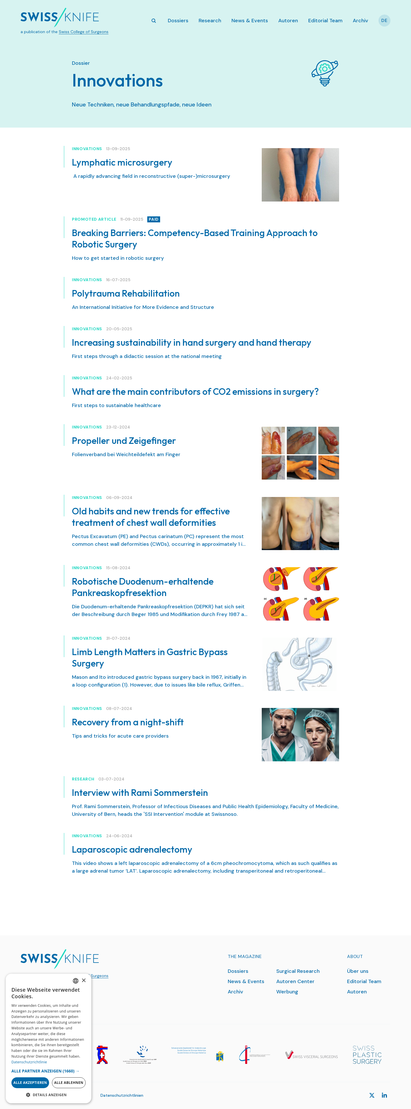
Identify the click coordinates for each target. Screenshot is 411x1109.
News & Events (249, 20)
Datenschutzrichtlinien (121, 1095)
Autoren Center (295, 981)
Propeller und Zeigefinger (124, 440)
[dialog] (48, 1038)
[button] (48, 1071)
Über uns (357, 971)
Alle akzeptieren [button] (30, 1082)
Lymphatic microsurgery (122, 162)
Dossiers (178, 20)
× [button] (83, 981)
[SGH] (139, 1055)
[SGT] (254, 1055)
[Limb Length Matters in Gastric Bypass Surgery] (300, 664)
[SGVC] (311, 1055)
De (384, 20)
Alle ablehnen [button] (68, 1082)
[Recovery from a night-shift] (300, 734)
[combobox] (75, 981)
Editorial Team (325, 20)
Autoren (288, 20)
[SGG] (102, 1055)
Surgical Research (298, 971)
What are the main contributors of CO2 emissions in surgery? (195, 391)
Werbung (287, 991)
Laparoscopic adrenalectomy (132, 849)
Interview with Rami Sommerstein (140, 792)
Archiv (360, 20)
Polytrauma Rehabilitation (126, 293)
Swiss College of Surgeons (83, 31)
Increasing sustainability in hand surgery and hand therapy (191, 342)
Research (210, 20)
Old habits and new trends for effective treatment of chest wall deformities (151, 516)
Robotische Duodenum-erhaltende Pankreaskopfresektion (142, 586)
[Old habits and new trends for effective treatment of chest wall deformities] (300, 523)
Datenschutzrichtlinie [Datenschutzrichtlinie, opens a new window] (29, 1062)
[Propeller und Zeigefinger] (300, 453)
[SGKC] (198, 1055)
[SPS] (367, 1055)
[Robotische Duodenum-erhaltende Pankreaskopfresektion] (300, 594)
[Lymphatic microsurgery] (300, 175)
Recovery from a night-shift (128, 722)
